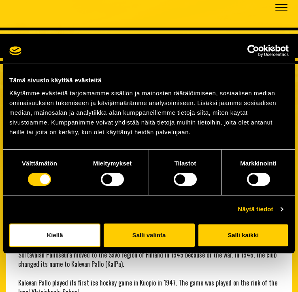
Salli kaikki (243, 235)
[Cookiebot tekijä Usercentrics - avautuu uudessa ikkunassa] (253, 51)
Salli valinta (149, 235)
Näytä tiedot (255, 209)
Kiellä (55, 235)
